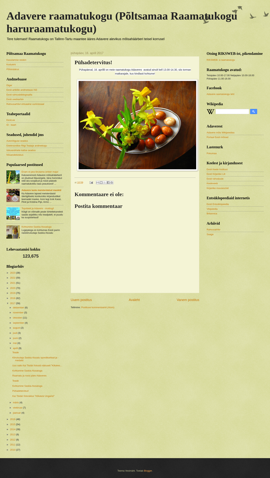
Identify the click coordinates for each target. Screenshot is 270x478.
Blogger (148, 470)
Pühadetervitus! (20, 391)
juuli (15, 333)
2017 (13, 303)
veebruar (18, 407)
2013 (13, 434)
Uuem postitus (81, 300)
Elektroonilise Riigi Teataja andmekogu (26, 145)
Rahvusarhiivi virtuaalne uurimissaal (25, 104)
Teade (15, 352)
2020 (13, 288)
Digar (9, 85)
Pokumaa (212, 153)
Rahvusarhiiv (213, 229)
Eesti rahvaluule (215, 178)
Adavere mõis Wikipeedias (221, 132)
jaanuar (17, 412)
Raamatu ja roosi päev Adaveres (29, 375)
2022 (13, 277)
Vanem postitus (188, 300)
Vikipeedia (212, 209)
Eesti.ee (10, 120)
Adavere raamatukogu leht (220, 94)
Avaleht (134, 300)
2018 (13, 298)
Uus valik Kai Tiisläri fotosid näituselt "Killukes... (37, 365)
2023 (13, 272)
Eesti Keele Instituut (217, 169)
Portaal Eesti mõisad (217, 137)
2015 (13, 424)
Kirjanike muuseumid (218, 188)
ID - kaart (11, 124)
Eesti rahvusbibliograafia (19, 94)
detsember (19, 307)
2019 (13, 293)
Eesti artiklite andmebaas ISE (21, 89)
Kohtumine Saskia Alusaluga (36, 226)
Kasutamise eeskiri (16, 60)
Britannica (212, 213)
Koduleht (11, 64)
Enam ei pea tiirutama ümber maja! (39, 171)
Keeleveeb (212, 183)
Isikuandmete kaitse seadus (21, 150)
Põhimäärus (12, 69)
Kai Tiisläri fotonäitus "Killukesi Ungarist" (33, 396)
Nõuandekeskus (14, 154)
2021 (13, 283)
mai (15, 343)
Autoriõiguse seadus (17, 140)
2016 (13, 419)
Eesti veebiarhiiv (15, 99)
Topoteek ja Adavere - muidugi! (37, 208)
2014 (13, 429)
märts (16, 402)
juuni (16, 338)
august (17, 327)
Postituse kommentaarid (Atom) (97, 307)
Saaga (210, 234)
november (18, 312)
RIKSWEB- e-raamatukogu (221, 60)
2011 (13, 444)
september (19, 322)
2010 (13, 449)
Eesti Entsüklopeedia (218, 204)
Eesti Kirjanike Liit (216, 174)
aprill (16, 348)
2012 (13, 439)
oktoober (18, 317)
